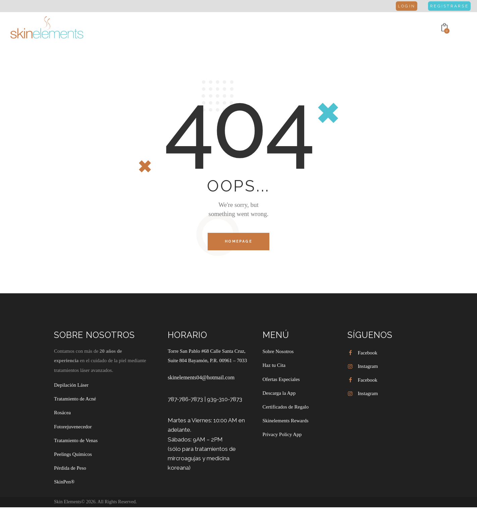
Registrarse (447, 6)
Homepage (238, 242)
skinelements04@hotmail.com (202, 378)
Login (400, 6)
